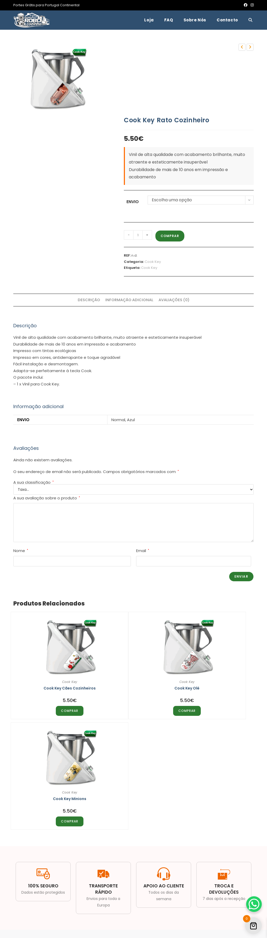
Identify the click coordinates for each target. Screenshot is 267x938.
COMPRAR (170, 236)
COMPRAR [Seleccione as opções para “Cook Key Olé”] (133, 708)
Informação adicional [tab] (129, 299)
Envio (132, 202)
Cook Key (153, 261)
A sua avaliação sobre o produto (46, 498)
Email (142, 550)
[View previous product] (242, 47)
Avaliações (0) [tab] (174, 299)
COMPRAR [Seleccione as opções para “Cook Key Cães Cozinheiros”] (51, 708)
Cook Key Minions (215, 685)
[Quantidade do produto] (138, 235)
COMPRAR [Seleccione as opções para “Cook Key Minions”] (215, 708)
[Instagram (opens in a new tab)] (251, 5)
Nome (20, 550)
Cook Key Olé (133, 685)
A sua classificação (33, 482)
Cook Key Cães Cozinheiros (52, 685)
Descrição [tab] (89, 299)
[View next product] (250, 47)
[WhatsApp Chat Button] (254, 904)
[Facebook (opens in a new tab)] (245, 5)
